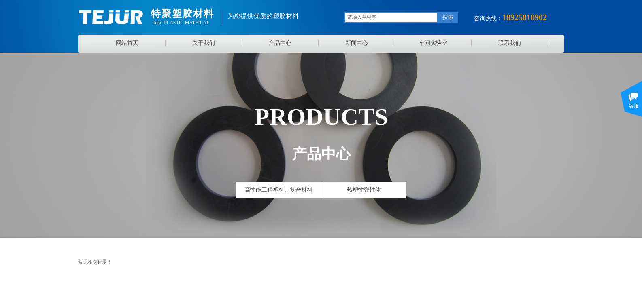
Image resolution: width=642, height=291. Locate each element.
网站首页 (127, 43)
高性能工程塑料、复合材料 (278, 190)
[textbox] (391, 17)
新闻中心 (356, 43)
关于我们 (203, 43)
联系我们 (509, 43)
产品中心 (280, 43)
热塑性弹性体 (364, 190)
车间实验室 (433, 43)
